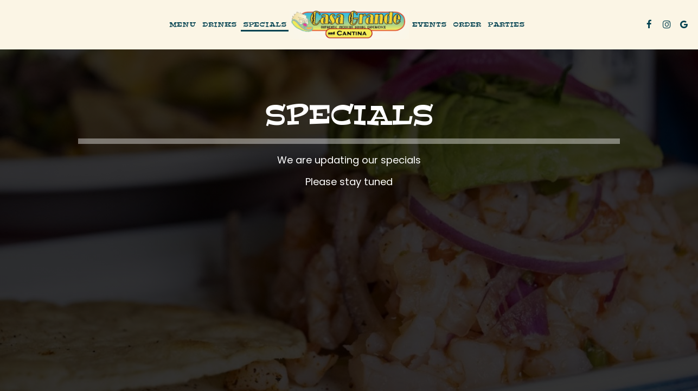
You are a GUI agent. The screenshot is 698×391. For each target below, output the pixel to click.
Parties (506, 24)
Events (429, 24)
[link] (349, 24)
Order (467, 24)
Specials (264, 24)
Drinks (219, 24)
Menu (182, 24)
